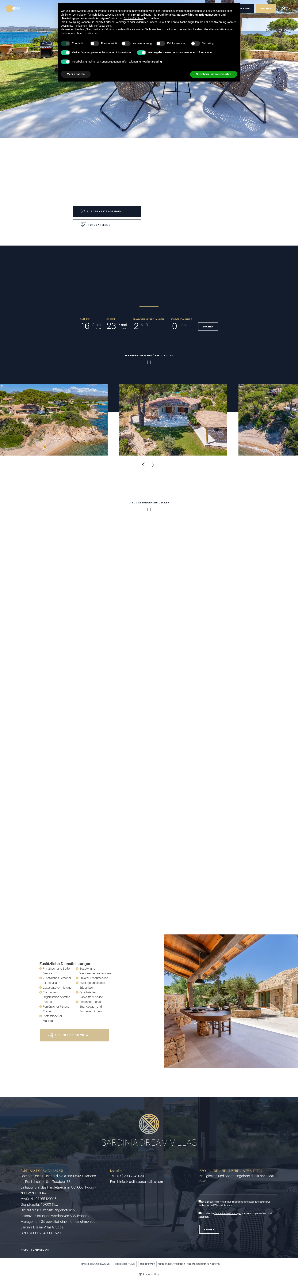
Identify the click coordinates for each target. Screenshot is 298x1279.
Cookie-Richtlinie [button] (133, 18)
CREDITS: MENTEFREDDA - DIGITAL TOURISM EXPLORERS (189, 1264)
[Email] (238, 1189)
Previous (143, 464)
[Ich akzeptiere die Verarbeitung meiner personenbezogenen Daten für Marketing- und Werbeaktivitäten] (199, 1201)
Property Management (35, 1249)
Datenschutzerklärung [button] (173, 10)
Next (153, 464)
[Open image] (60, 420)
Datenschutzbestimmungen (227, 1213)
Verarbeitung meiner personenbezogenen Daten (243, 1201)
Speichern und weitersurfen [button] (213, 74)
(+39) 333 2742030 (129, 1176)
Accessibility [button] (151, 1274)
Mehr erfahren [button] (76, 74)
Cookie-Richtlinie (125, 1264)
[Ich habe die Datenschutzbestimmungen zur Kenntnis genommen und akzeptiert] (199, 1213)
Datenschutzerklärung (95, 1264)
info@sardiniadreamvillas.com (141, 1182)
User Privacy (147, 1264)
